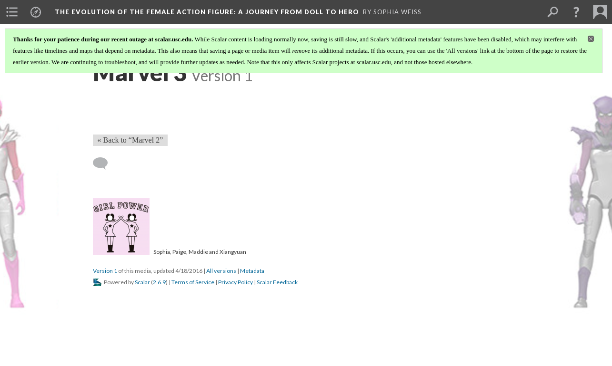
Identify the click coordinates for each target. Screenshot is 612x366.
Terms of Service (192, 282)
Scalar (142, 282)
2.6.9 (159, 282)
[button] (576, 12)
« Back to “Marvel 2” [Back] (130, 140)
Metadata (252, 270)
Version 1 (105, 270)
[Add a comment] (104, 163)
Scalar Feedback (277, 282)
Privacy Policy (235, 282)
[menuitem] (12, 12)
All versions (221, 270)
